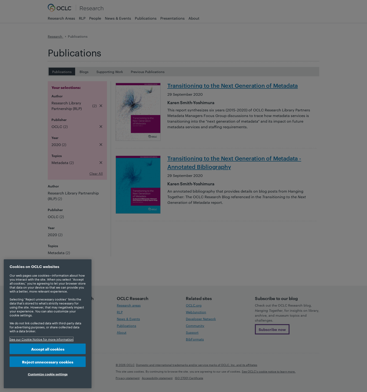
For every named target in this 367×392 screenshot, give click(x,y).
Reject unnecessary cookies (47, 361)
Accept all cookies (47, 349)
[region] (48, 323)
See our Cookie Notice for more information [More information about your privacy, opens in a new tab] (41, 339)
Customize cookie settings (48, 374)
